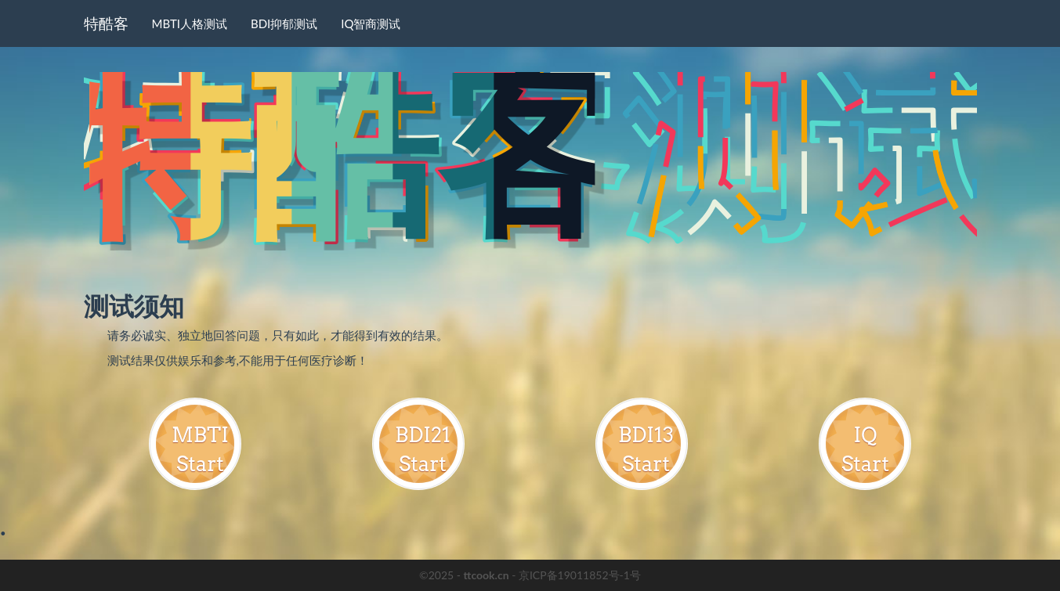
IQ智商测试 (370, 23)
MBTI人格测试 (189, 23)
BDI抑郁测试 (284, 23)
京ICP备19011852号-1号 (580, 575)
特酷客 (106, 23)
